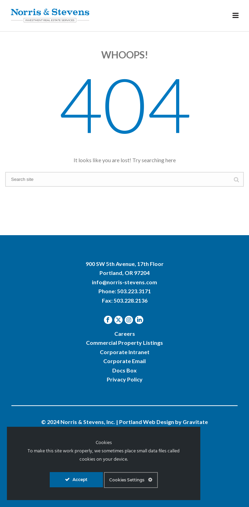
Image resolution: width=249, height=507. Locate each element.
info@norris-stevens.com (124, 282)
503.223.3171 (134, 291)
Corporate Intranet (125, 352)
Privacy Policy (125, 379)
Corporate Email (124, 361)
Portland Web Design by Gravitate (163, 421)
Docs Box (124, 370)
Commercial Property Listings (124, 342)
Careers (124, 333)
